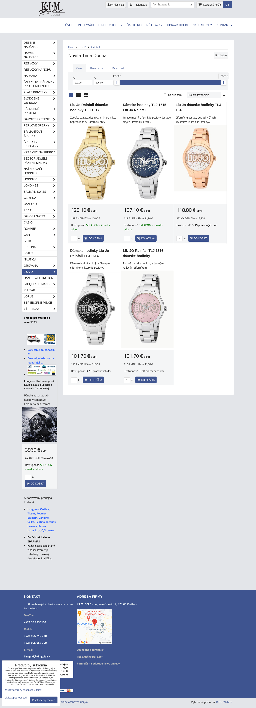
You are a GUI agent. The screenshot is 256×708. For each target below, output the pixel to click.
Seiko (28, 241)
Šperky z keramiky (40, 144)
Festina (40, 247)
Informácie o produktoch (100, 25)
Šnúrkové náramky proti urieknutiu (39, 84)
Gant (40, 235)
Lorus (40, 297)
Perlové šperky (40, 126)
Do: (104, 80)
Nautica (30, 259)
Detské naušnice (40, 45)
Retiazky (40, 64)
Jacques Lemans (40, 284)
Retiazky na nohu (37, 69)
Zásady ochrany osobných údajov (68, 702)
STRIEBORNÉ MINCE (38, 302)
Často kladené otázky (144, 25)
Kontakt (224, 25)
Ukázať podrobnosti (16, 697)
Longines (40, 186)
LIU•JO (40, 272)
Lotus (28, 253)
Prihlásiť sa (116, 4)
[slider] (117, 82)
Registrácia (138, 4)
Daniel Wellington (38, 278)
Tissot (40, 210)
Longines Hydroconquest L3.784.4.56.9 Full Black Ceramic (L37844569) (39, 385)
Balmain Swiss (40, 192)
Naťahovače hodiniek (33, 171)
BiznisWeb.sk (224, 702)
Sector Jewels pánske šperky (36, 160)
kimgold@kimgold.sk (37, 656)
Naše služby (202, 25)
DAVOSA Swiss (40, 216)
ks (75, 238)
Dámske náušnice (40, 55)
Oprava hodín (177, 25)
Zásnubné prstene (40, 111)
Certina (40, 198)
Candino (30, 204)
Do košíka (93, 238)
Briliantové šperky (40, 134)
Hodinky (40, 179)
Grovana (40, 266)
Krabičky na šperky (39, 152)
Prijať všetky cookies (43, 700)
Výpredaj (40, 309)
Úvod (69, 25)
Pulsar (29, 290)
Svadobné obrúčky (40, 101)
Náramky (40, 76)
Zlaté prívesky (40, 92)
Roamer (40, 229)
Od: (82, 80)
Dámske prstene (40, 119)
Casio (28, 222)
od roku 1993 (55, 15)
